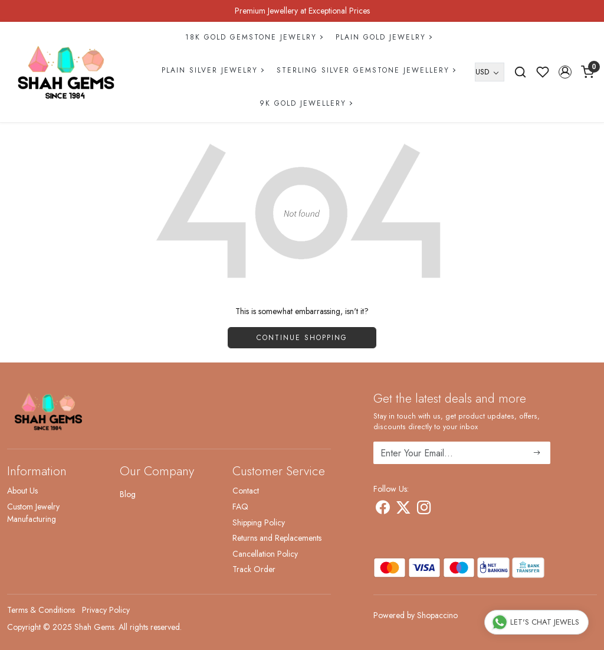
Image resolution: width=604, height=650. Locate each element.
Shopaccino (437, 615)
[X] (403, 509)
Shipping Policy (258, 522)
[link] (520, 72)
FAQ (240, 506)
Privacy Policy (106, 610)
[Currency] (489, 72)
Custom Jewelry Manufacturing (33, 513)
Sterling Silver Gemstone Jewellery (366, 70)
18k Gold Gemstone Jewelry (253, 37)
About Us (22, 491)
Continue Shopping (302, 337)
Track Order (253, 569)
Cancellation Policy (265, 554)
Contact (245, 491)
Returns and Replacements (276, 538)
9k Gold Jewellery (306, 103)
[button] (565, 72)
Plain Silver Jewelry (212, 70)
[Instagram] (424, 509)
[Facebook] (382, 509)
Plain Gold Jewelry (383, 37)
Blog (128, 494)
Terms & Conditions (41, 610)
